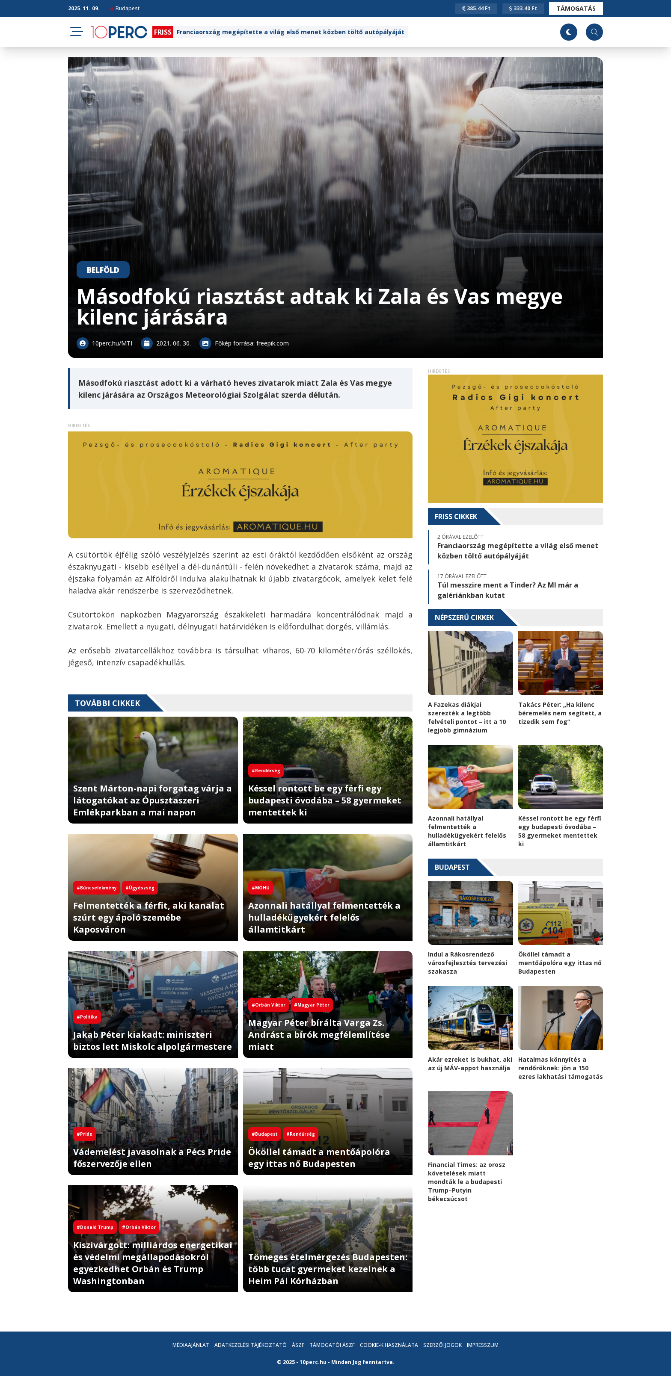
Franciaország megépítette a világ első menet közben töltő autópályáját (290, 32)
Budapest (125, 8)
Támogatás (576, 8)
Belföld (103, 270)
